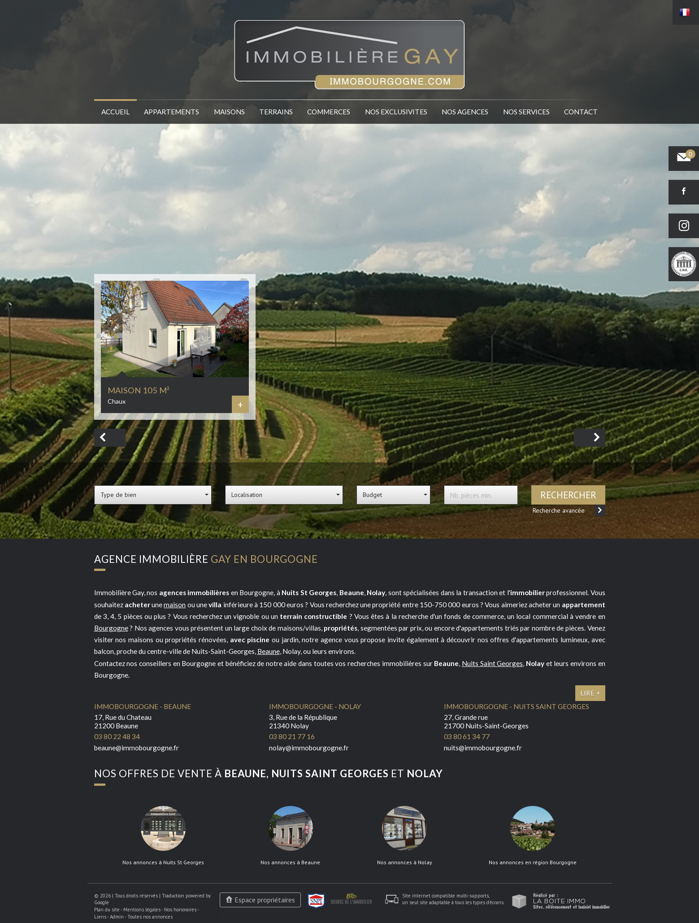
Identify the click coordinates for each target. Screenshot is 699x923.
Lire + (590, 692)
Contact (581, 112)
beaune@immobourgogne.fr (136, 748)
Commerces (328, 112)
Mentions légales (142, 909)
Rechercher (568, 495)
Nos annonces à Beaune (290, 862)
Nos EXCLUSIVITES (396, 112)
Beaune (268, 651)
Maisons (229, 112)
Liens (100, 917)
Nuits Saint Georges (492, 663)
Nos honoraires (180, 909)
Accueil (115, 112)
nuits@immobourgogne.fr (483, 748)
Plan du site (107, 909)
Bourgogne (111, 628)
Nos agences (465, 112)
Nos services (526, 112)
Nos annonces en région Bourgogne (533, 862)
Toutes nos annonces (150, 917)
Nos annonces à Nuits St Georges (163, 862)
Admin (117, 917)
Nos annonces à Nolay (404, 862)
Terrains (276, 112)
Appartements (171, 112)
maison (175, 605)
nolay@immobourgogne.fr (309, 748)
